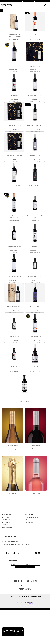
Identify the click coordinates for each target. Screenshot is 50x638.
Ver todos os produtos (7, 558)
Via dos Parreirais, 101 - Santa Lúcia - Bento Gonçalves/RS (16, 575)
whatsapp (35, 584)
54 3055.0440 (6, 570)
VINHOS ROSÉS (36, 524)
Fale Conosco (28, 556)
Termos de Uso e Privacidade (31, 548)
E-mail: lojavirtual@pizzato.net (10, 573)
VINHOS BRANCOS (12, 477)
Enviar (40, 595)
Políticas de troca (29, 553)
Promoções (4, 561)
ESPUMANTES (13, 524)
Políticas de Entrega (29, 551)
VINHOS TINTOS (35, 477)
